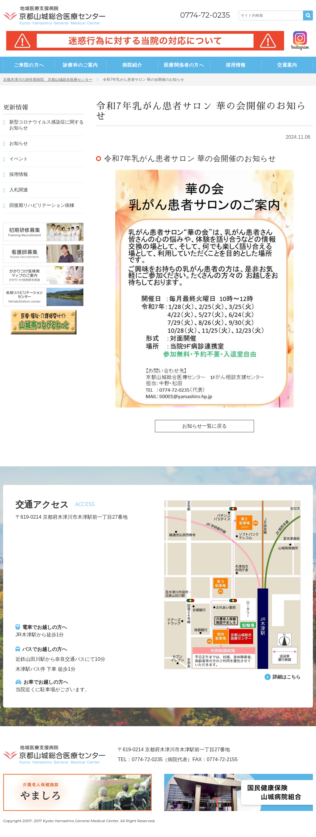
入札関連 (18, 189)
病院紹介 (132, 65)
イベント (18, 158)
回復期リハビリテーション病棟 (41, 205)
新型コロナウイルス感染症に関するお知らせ (46, 124)
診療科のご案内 (80, 65)
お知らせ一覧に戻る (204, 426)
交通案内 (287, 65)
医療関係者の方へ (184, 65)
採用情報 (236, 65)
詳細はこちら (286, 676)
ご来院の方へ (29, 65)
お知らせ (18, 143)
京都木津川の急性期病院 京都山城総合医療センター (47, 79)
